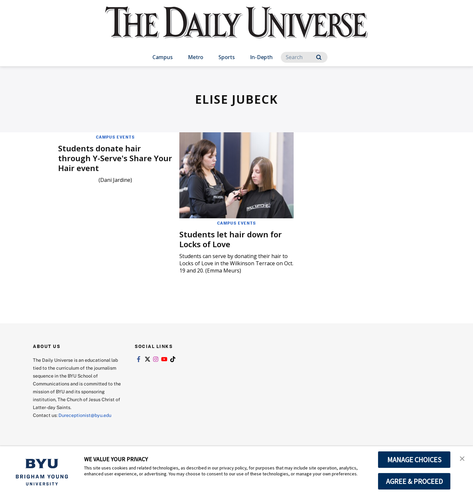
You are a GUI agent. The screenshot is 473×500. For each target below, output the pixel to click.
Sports (226, 57)
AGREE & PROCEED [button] (414, 481)
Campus (162, 57)
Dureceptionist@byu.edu (84, 415)
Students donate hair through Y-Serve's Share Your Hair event (115, 158)
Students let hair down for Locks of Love (230, 239)
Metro (195, 57)
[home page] (236, 29)
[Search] (304, 57)
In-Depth (261, 57)
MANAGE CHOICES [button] (414, 459)
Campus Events (115, 137)
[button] (462, 458)
